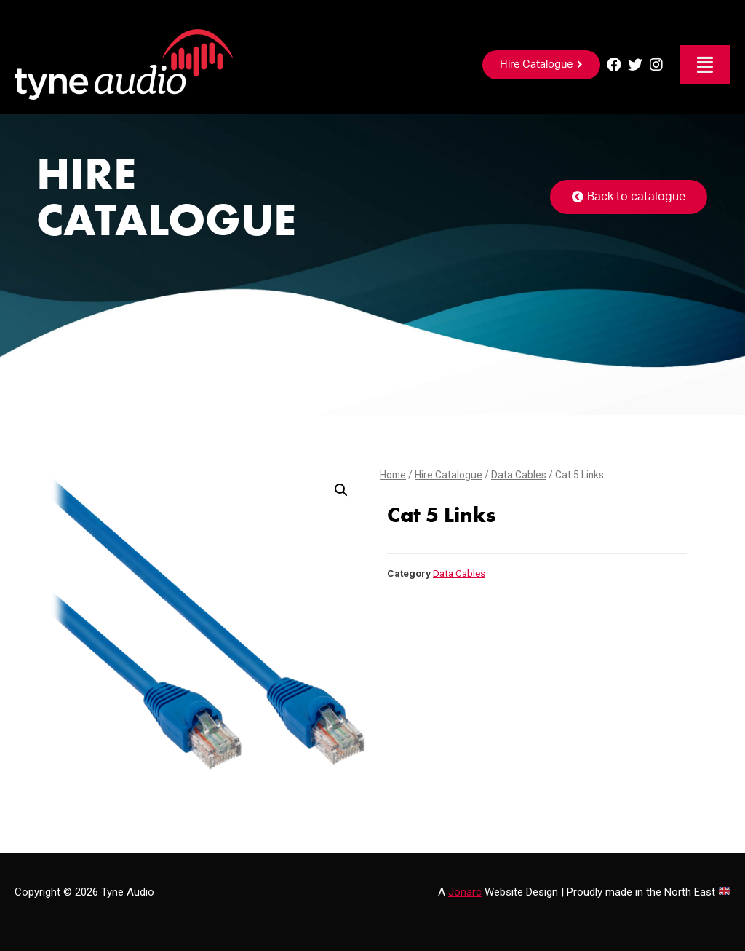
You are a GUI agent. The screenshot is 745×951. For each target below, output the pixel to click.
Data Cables (518, 475)
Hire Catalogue (448, 475)
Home (393, 475)
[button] (541, 64)
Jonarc (465, 892)
